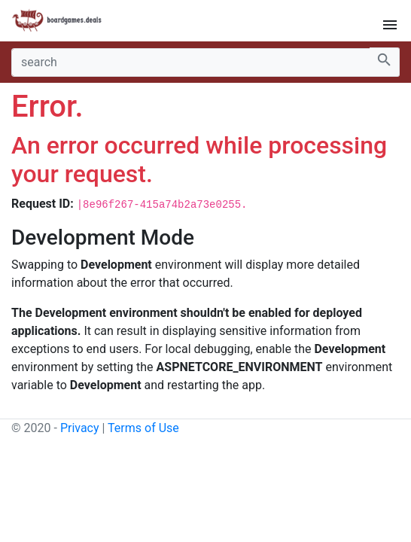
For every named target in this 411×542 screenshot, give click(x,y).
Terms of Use (143, 428)
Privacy (79, 428)
